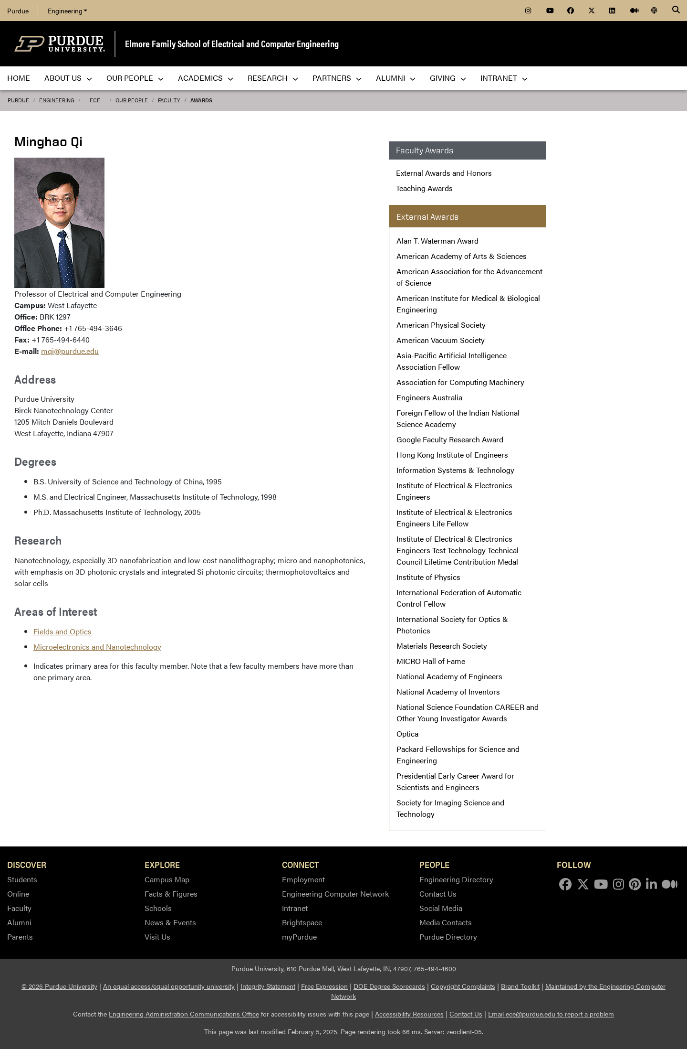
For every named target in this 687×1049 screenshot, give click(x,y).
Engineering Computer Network (335, 893)
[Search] (676, 10)
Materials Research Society (441, 645)
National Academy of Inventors (448, 691)
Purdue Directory (448, 936)
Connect (300, 864)
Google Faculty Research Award (449, 439)
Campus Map (167, 879)
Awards (201, 100)
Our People (131, 100)
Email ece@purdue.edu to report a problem (551, 1013)
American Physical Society (441, 324)
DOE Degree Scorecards (389, 986)
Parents (20, 936)
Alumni (19, 922)
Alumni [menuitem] (396, 77)
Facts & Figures (171, 893)
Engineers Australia (429, 397)
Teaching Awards (424, 187)
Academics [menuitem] (205, 77)
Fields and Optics (62, 631)
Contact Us (438, 893)
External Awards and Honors (444, 172)
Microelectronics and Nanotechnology (97, 646)
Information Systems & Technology (455, 469)
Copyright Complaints (463, 986)
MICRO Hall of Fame (430, 660)
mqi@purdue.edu (70, 350)
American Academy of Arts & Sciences (461, 255)
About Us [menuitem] (68, 77)
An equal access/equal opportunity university (169, 986)
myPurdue (299, 936)
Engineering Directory (456, 879)
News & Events (170, 922)
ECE (95, 100)
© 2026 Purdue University (59, 986)
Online (18, 893)
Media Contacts (445, 922)
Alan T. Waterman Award (437, 240)
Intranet (295, 907)
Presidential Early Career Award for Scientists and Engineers (455, 781)
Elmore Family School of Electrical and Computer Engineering (232, 43)
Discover (26, 864)
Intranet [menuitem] (504, 77)
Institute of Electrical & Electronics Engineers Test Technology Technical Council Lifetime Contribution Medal (457, 550)
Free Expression (324, 986)
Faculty (169, 100)
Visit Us (157, 936)
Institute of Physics (428, 576)
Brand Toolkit (520, 986)
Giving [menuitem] (448, 77)
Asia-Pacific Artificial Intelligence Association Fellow (451, 361)
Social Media (440, 907)
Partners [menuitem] (337, 77)
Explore (162, 864)
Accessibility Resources (409, 1013)
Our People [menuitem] (135, 77)
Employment (303, 879)
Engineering (67, 10)
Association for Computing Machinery (460, 381)
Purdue (18, 10)
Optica (407, 733)
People (434, 864)
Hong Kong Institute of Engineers (452, 454)
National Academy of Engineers (449, 676)
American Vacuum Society (440, 339)
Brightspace (302, 922)
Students (22, 879)
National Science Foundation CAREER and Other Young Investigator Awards (467, 712)
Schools (158, 907)
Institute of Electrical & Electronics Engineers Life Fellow (454, 517)
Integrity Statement (267, 986)
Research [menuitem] (273, 77)
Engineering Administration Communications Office (184, 1013)
